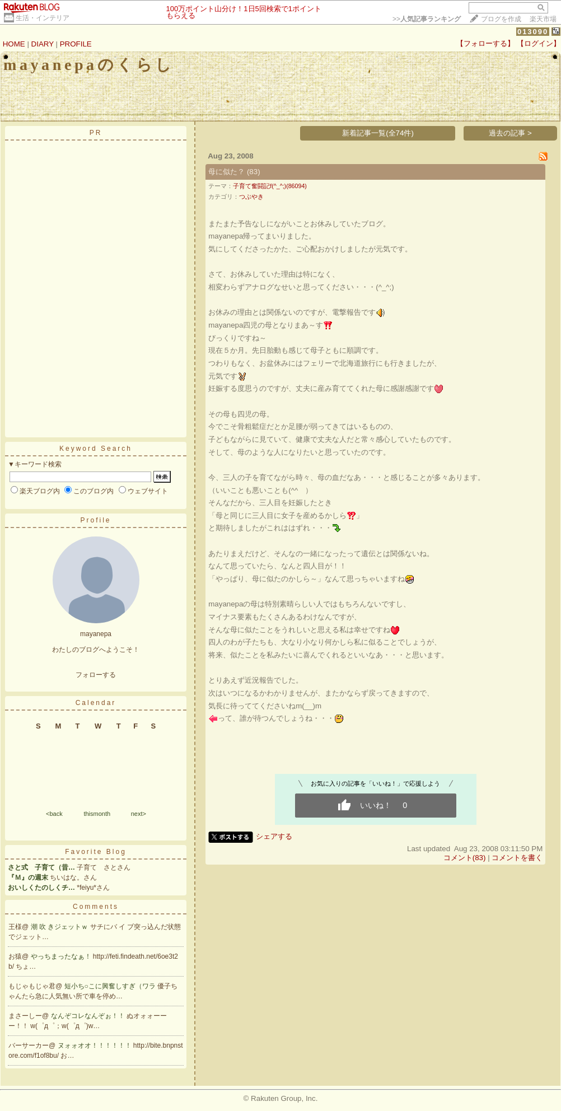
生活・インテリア (42, 18)
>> (426, 19)
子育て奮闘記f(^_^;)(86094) (270, 186)
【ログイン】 (538, 43)
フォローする (96, 675)
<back (54, 813)
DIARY (42, 44)
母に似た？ (226, 171)
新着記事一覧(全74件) (378, 133)
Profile (95, 520)
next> (138, 813)
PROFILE (76, 44)
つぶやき (251, 196)
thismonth (96, 813)
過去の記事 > (510, 133)
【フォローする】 (485, 43)
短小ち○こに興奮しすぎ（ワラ (111, 986)
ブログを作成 (501, 19)
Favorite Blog (96, 852)
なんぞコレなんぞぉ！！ (89, 1016)
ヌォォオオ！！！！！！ (95, 1045)
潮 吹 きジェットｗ (60, 927)
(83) (253, 171)
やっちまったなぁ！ (62, 956)
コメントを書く (517, 857)
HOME (14, 44)
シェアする (274, 836)
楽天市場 (543, 19)
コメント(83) (464, 857)
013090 (532, 31)
